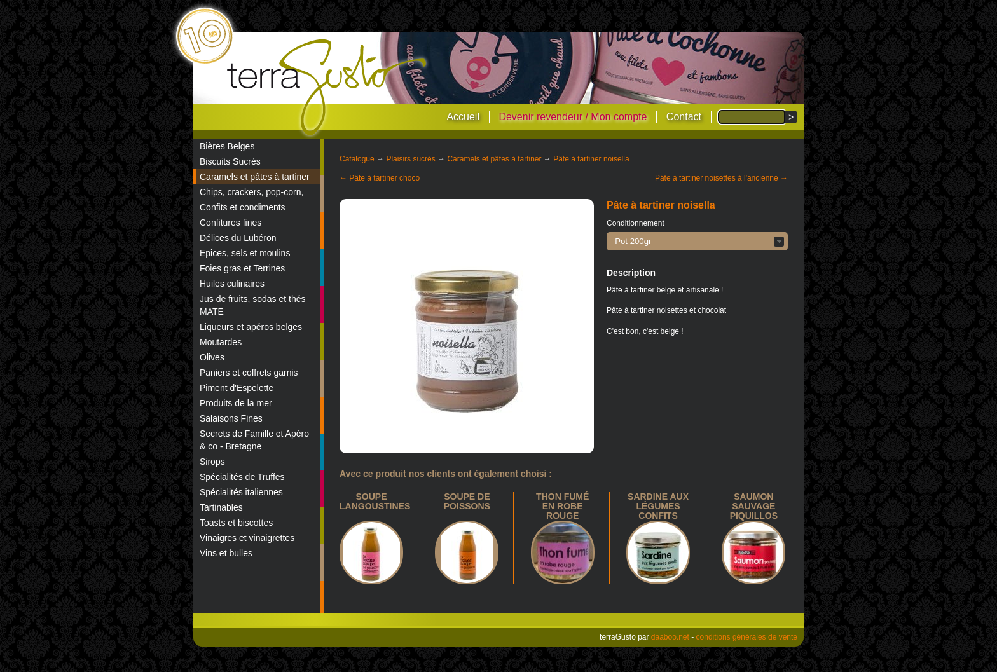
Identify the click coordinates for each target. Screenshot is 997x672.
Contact (683, 116)
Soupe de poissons (467, 501)
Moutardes (221, 342)
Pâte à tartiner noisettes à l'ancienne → (721, 178)
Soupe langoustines (375, 501)
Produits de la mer (236, 403)
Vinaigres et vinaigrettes (247, 538)
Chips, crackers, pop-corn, (251, 192)
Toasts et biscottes (236, 523)
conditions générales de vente (746, 637)
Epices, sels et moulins (245, 253)
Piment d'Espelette (236, 388)
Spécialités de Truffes (242, 477)
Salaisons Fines (231, 418)
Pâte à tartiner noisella (591, 158)
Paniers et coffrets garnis (249, 372)
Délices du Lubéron (238, 238)
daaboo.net (670, 637)
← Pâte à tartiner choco (380, 178)
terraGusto (327, 88)
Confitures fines (230, 222)
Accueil (462, 116)
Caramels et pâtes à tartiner (255, 177)
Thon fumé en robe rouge (562, 506)
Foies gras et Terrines (242, 268)
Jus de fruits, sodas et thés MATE (253, 305)
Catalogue (357, 158)
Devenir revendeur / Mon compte (572, 116)
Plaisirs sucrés (410, 158)
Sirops (212, 461)
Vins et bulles (226, 553)
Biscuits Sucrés (230, 161)
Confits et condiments (242, 207)
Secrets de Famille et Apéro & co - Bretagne (254, 440)
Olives (212, 357)
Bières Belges (227, 146)
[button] (697, 241)
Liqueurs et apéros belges (251, 327)
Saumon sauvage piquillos (754, 506)
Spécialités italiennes (241, 492)
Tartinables (221, 507)
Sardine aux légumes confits (658, 506)
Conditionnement (635, 223)
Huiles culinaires (232, 283)
